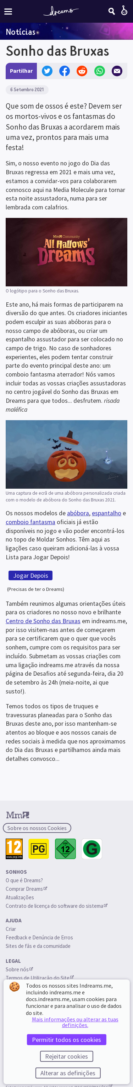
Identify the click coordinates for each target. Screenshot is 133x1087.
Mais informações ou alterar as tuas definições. (75, 1022)
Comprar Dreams (26, 888)
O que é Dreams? (24, 880)
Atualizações (20, 897)
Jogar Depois (30, 575)
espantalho (106, 513)
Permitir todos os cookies (66, 1040)
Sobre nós (19, 969)
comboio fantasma (30, 522)
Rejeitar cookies (66, 1056)
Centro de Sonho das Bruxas (43, 621)
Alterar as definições (67, 1073)
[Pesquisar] (111, 11)
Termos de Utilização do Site (40, 978)
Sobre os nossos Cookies (37, 827)
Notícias (20, 31)
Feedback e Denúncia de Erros (39, 937)
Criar (11, 929)
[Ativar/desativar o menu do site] (8, 11)
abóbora (78, 513)
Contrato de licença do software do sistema (56, 905)
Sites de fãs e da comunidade (38, 946)
